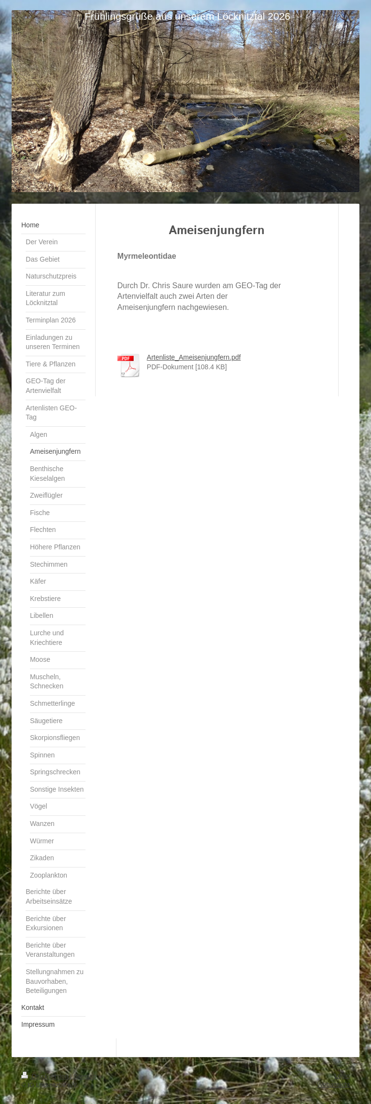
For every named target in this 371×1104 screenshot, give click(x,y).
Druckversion (45, 1076)
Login (342, 1075)
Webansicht (333, 1084)
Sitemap (85, 1076)
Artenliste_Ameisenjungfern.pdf (194, 357)
